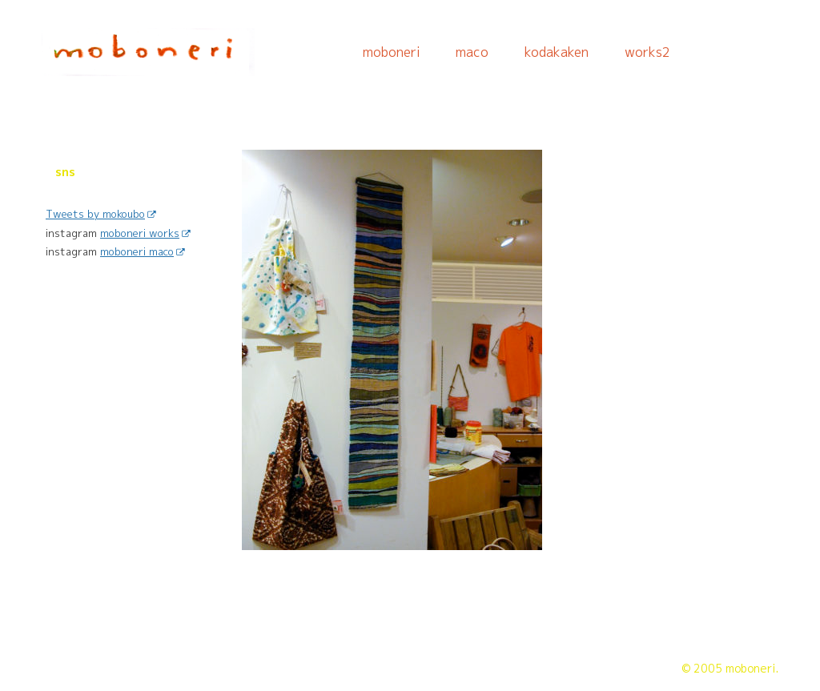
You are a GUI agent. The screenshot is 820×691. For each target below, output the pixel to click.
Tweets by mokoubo (100, 214)
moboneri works (145, 233)
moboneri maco (142, 251)
